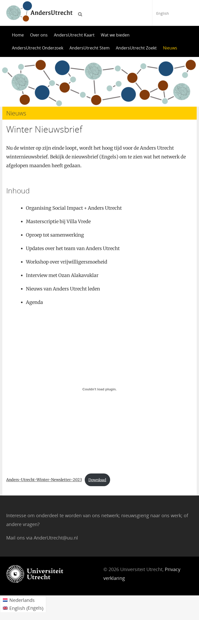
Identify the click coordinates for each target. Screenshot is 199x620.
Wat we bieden (115, 35)
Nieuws (170, 48)
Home (18, 35)
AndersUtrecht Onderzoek (37, 48)
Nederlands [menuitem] (22, 600)
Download (97, 480)
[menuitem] (23, 600)
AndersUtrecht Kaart (74, 35)
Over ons (39, 35)
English (162, 13)
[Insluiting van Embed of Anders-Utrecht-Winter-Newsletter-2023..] (99, 389)
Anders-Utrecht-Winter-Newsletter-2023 (44, 480)
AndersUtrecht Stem (89, 48)
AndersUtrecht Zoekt (136, 48)
